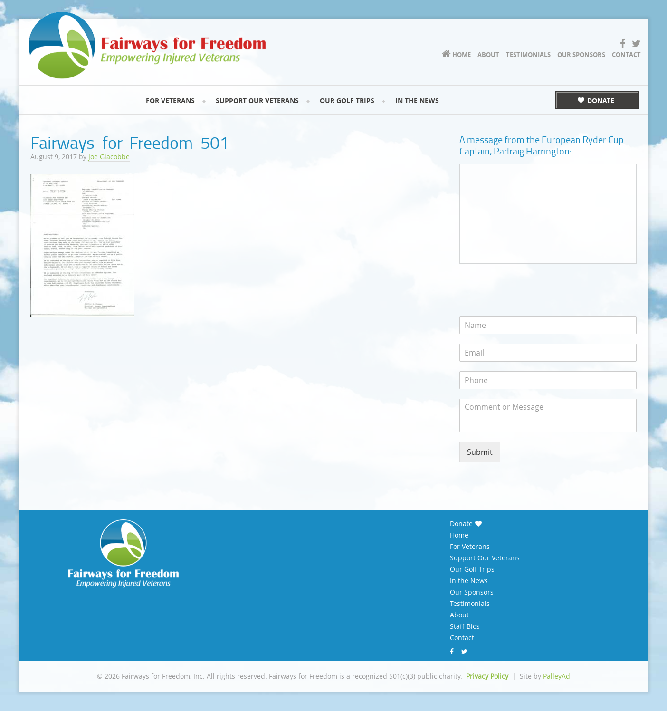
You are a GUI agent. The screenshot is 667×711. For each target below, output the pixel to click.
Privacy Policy (487, 676)
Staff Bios (465, 626)
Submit (480, 452)
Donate (461, 523)
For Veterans (470, 546)
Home (459, 535)
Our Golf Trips (472, 569)
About (459, 615)
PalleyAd (556, 676)
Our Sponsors (472, 592)
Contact (462, 638)
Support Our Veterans (485, 558)
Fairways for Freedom (147, 45)
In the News (469, 580)
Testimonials (470, 603)
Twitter (465, 651)
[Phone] (548, 380)
